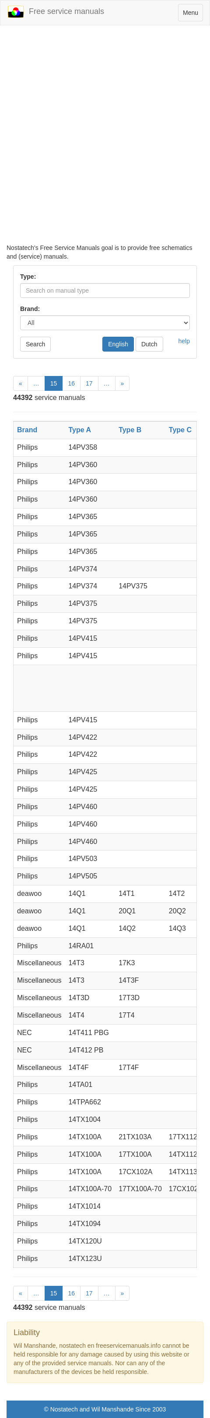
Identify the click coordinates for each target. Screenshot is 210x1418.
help (184, 341)
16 (71, 383)
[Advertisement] (105, 138)
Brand (27, 430)
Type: (28, 276)
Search (35, 344)
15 (53, 383)
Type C (180, 430)
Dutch (149, 344)
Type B (130, 430)
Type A (79, 430)
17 (89, 383)
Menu (192, 14)
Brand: (30, 308)
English (118, 344)
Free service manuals (55, 12)
